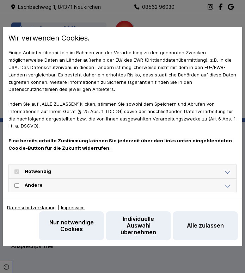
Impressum (73, 207)
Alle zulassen (205, 225)
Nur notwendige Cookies (71, 225)
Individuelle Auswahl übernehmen (138, 225)
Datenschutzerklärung (31, 207)
